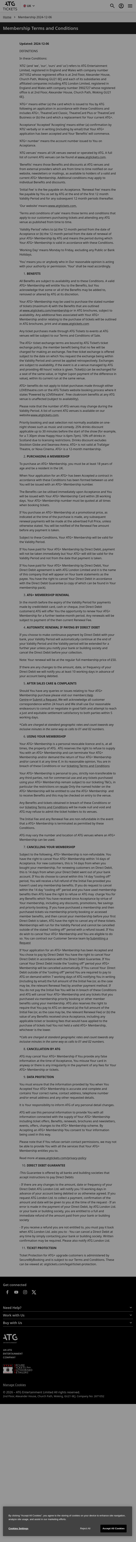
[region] (67, 1521)
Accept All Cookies (113, 1528)
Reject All (85, 1528)
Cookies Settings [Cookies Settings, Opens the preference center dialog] (18, 1528)
